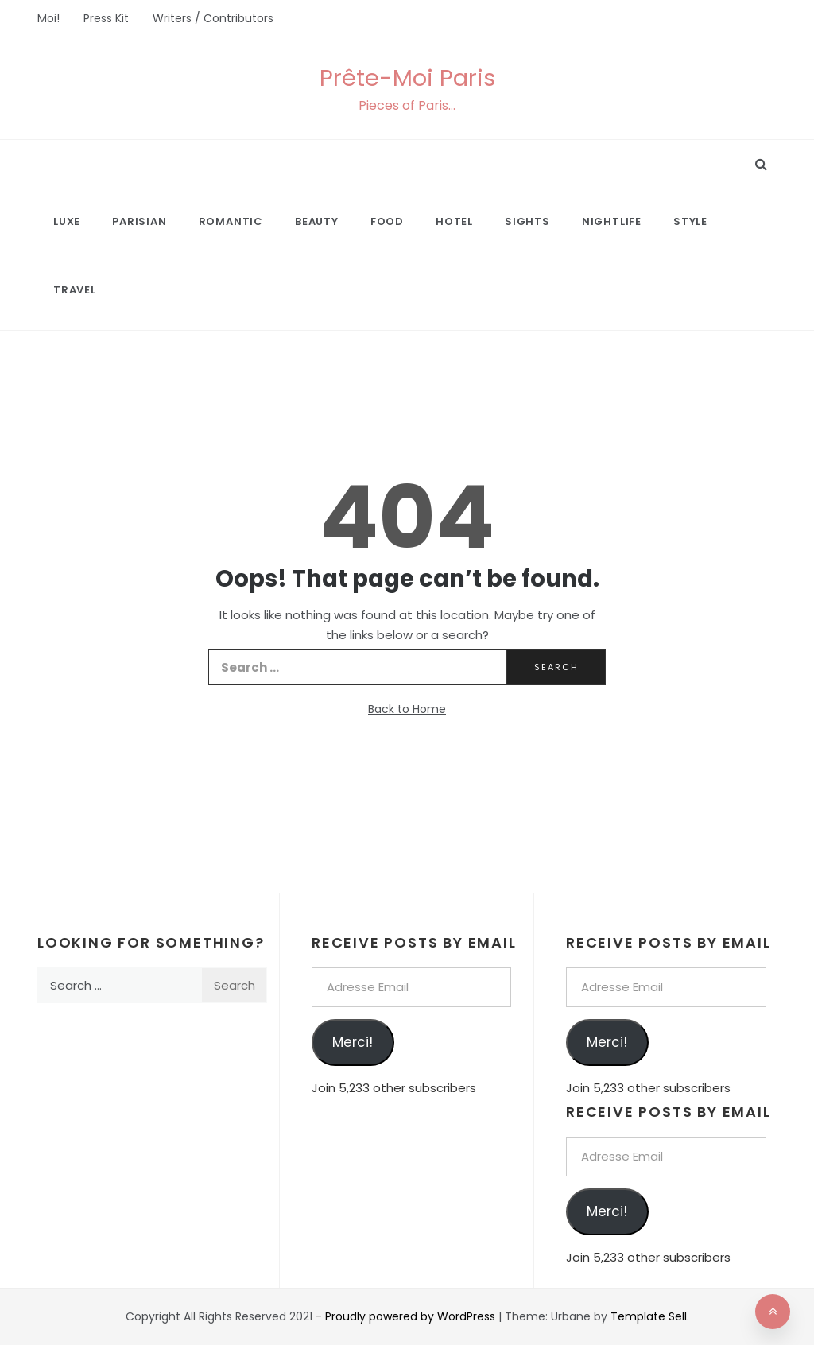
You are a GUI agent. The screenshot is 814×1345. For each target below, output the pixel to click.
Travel (74, 289)
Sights (527, 221)
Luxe (66, 221)
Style (690, 221)
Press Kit (106, 18)
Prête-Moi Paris (407, 78)
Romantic (231, 221)
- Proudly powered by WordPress (407, 1316)
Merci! (352, 1042)
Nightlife (612, 221)
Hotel (454, 221)
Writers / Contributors (213, 18)
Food (387, 221)
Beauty (317, 221)
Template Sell (648, 1316)
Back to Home (407, 709)
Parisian (139, 221)
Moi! (48, 18)
